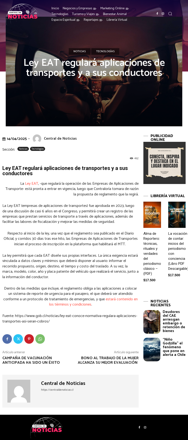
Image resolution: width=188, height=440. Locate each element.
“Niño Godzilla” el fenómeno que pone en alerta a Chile (174, 347)
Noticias (79, 51)
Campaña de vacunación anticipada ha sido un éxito (31, 360)
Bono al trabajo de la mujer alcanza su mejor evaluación (108, 360)
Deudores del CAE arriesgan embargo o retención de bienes (174, 321)
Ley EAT (31, 183)
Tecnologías (105, 51)
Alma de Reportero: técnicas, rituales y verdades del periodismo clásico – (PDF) (152, 253)
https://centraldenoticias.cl (57, 390)
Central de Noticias (60, 138)
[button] (170, 13)
